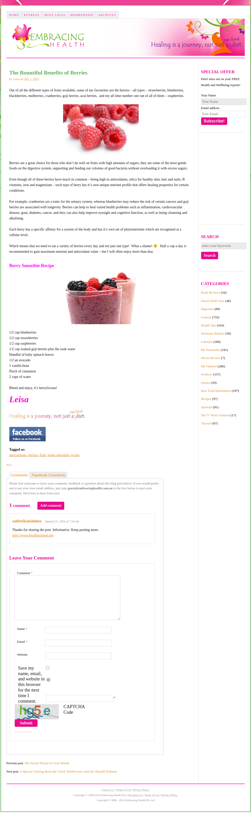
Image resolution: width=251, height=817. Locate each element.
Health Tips (208, 325)
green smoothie (58, 455)
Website (22, 654)
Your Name (208, 95)
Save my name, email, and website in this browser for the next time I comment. (31, 685)
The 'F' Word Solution (215, 415)
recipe (75, 455)
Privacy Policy (141, 789)
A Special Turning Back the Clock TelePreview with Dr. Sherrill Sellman (68, 771)
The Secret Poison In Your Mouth (46, 763)
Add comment (50, 505)
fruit (43, 455)
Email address (210, 108)
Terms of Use (123, 789)
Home (14, 14)
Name (22, 629)
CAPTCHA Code (74, 709)
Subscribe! (214, 121)
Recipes (206, 399)
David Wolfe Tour (213, 301)
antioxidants (17, 455)
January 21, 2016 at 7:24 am (62, 521)
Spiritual (206, 407)
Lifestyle (207, 342)
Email (22, 642)
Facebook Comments (48, 475)
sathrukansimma (27, 521)
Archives (107, 14)
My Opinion (209, 366)
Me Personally (210, 350)
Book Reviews (210, 292)
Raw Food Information (216, 391)
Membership (82, 14)
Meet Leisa (55, 14)
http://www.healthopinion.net (33, 535)
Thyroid (206, 423)
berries (33, 455)
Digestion (207, 309)
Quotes (205, 383)
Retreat (32, 14)
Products (207, 374)
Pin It (9, 465)
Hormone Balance (213, 333)
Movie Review (210, 358)
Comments (19, 475)
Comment (25, 573)
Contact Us (108, 789)
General (206, 317)
